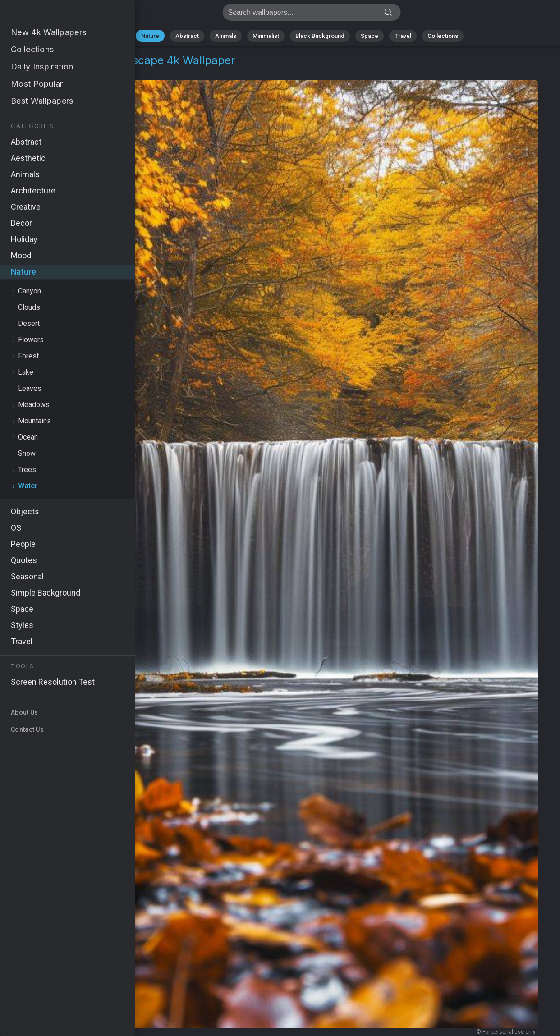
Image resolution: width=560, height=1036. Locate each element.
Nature (150, 35)
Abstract (187, 35)
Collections (442, 35)
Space (369, 35)
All (121, 35)
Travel (403, 35)
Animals (225, 35)
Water (66, 71)
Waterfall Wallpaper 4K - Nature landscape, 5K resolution (54, 14)
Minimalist (265, 35)
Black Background (319, 35)
